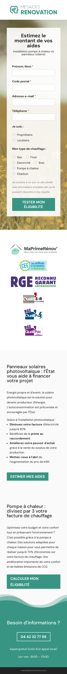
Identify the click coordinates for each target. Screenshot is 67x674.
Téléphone (20, 111)
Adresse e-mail (24, 96)
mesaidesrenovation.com (33, 670)
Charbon (22, 174)
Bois (41, 163)
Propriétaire (25, 135)
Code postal (21, 81)
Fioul (33, 157)
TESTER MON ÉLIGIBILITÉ (33, 204)
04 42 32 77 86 (33, 636)
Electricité (23, 163)
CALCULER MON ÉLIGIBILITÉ (24, 581)
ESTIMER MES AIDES (27, 476)
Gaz (19, 157)
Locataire (23, 140)
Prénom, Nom (22, 66)
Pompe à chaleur (28, 168)
